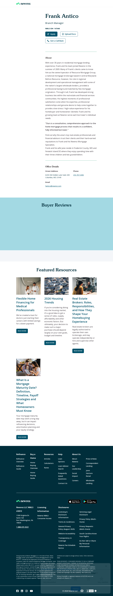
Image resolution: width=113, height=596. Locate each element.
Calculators (48, 463)
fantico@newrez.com (53, 186)
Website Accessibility (66, 533)
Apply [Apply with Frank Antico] (51, 34)
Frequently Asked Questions (62, 476)
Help (60, 454)
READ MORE (22, 331)
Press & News (91, 459)
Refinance (21, 454)
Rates (46, 468)
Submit (76, 589)
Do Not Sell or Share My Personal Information (87, 543)
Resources (49, 454)
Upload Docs (69, 34)
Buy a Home (33, 456)
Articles (47, 459)
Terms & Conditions (66, 522)
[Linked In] (22, 591)
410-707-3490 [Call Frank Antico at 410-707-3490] (78, 175)
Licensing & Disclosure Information (63, 515)
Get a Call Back (55, 41)
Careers (75, 480)
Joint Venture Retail (89, 473)
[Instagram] (26, 591)
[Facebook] (17, 591)
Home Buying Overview (34, 465)
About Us (76, 454)
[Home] (23, 3)
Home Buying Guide (33, 475)
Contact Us (62, 483)
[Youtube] (31, 591)
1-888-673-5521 (22, 527)
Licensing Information (43, 509)
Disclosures (63, 507)
